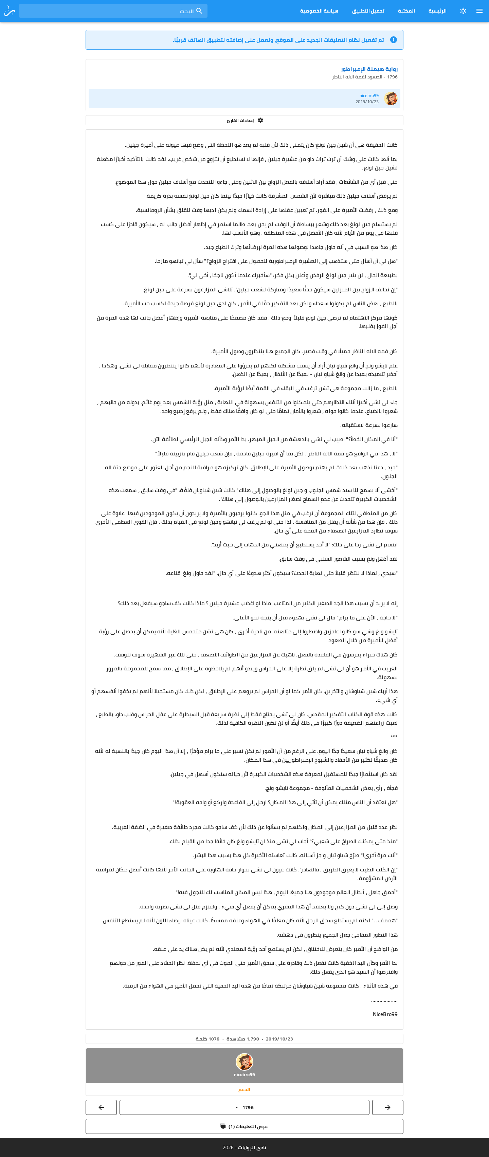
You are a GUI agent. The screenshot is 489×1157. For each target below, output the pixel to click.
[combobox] (113, 11)
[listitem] (244, 98)
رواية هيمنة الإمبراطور (369, 69)
